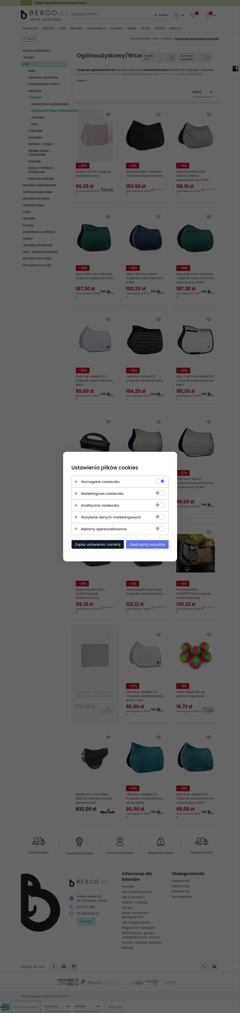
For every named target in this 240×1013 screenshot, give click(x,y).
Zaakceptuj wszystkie (147, 544)
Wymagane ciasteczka (100, 481)
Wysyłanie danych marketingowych (111, 517)
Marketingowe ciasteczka (102, 493)
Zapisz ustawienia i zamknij (98, 544)
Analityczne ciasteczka (100, 505)
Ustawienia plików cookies (105, 467)
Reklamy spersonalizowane (104, 528)
